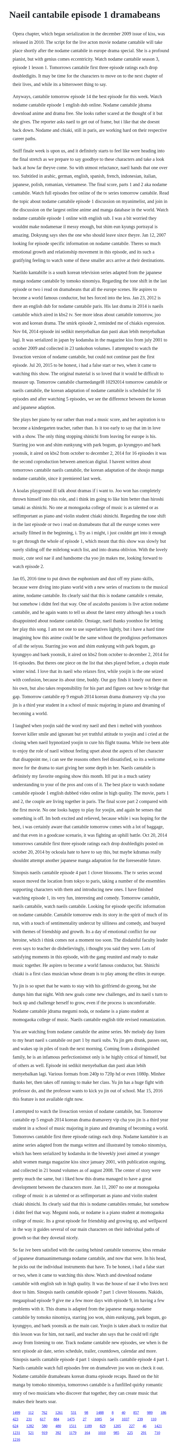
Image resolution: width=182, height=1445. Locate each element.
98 (86, 1413)
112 (31, 1413)
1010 (102, 1433)
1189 (88, 1426)
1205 (117, 1426)
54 (112, 1419)
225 (130, 1433)
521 (31, 1433)
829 (103, 1426)
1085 (98, 1419)
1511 (72, 1426)
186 (163, 1413)
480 (58, 1426)
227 (132, 1426)
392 (58, 1433)
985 (116, 1433)
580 (44, 1426)
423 (15, 1419)
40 (123, 1413)
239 (140, 1419)
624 (15, 1426)
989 (150, 1413)
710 (157, 1433)
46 (144, 1426)
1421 (158, 1426)
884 (56, 1419)
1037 (125, 1419)
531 (73, 1413)
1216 (16, 1439)
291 (143, 1433)
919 (44, 1433)
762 (44, 1413)
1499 (16, 1413)
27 (85, 1419)
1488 (100, 1413)
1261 (59, 1413)
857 (136, 1413)
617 (43, 1419)
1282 (30, 1426)
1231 (16, 1433)
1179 (72, 1433)
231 (29, 1419)
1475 (71, 1419)
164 (87, 1433)
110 (153, 1419)
